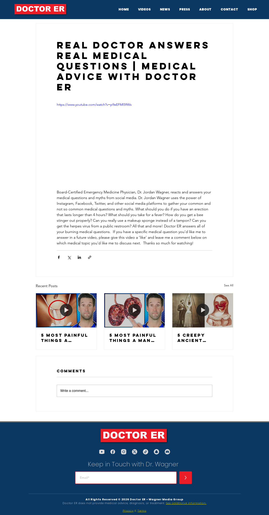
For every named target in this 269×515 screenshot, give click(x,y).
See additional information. (186, 503)
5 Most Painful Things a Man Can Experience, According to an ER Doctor (133, 337)
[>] (185, 477)
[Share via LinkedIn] (79, 257)
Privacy (128, 511)
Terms (141, 511)
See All (228, 285)
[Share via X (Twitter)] (69, 257)
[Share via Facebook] (59, 257)
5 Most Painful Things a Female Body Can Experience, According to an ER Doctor (64, 337)
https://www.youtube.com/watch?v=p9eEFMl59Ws (94, 105)
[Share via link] (90, 257)
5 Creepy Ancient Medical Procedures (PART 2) (196, 337)
